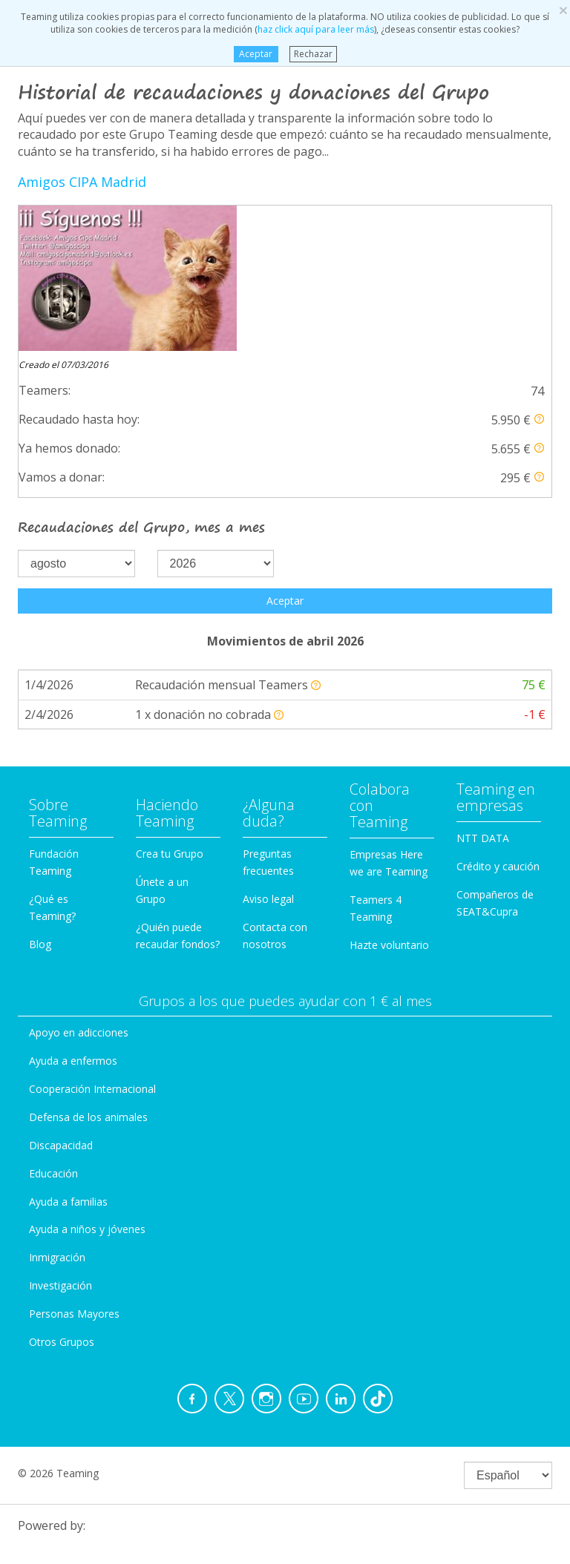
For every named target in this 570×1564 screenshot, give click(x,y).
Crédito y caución (498, 721)
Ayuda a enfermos (73, 915)
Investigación (60, 1140)
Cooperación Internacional (92, 943)
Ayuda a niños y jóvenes (87, 1084)
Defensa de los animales (88, 972)
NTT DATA (482, 693)
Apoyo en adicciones (78, 887)
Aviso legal (268, 753)
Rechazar (313, 53)
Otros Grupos (61, 1196)
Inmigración (57, 1112)
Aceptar (255, 53)
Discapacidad (61, 1000)
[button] (539, 273)
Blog (40, 799)
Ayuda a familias (68, 1056)
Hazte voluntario (389, 799)
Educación (53, 1028)
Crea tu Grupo (169, 708)
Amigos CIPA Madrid (82, 182)
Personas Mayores (74, 1168)
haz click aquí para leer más (316, 29)
